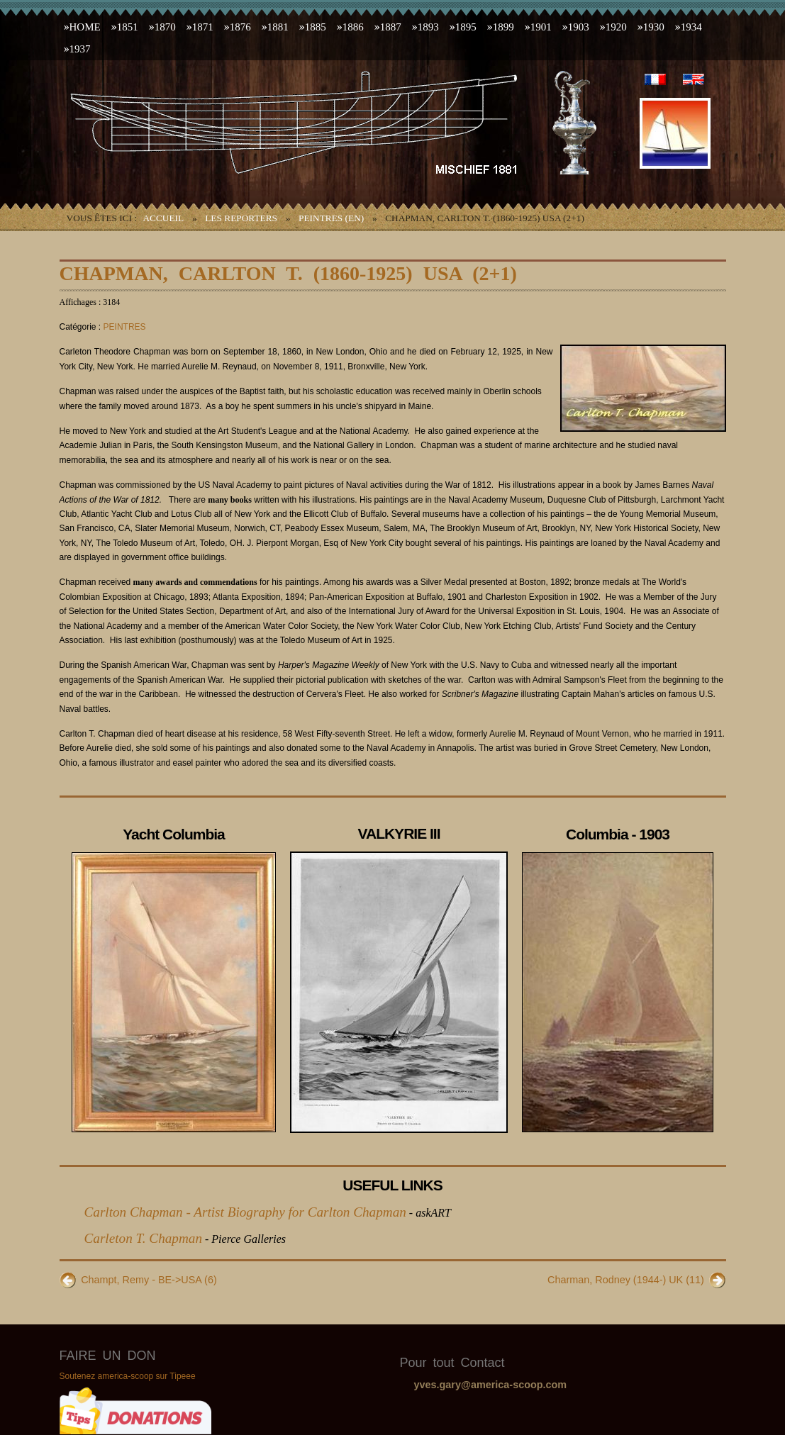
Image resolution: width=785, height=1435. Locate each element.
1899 (503, 27)
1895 (466, 27)
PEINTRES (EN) (331, 218)
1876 (240, 27)
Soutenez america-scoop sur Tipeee (128, 1376)
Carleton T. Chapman (143, 1238)
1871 (202, 27)
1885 (315, 27)
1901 (541, 27)
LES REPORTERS (241, 218)
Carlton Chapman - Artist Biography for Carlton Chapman (245, 1212)
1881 (278, 27)
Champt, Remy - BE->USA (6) (149, 1279)
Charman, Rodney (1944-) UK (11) (625, 1279)
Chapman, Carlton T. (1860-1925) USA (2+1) (288, 273)
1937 (80, 49)
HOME (85, 27)
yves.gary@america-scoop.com (490, 1384)
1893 (428, 27)
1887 (390, 27)
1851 (127, 27)
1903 (578, 27)
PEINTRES (125, 327)
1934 (691, 27)
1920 (616, 27)
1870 (165, 27)
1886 (353, 27)
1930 (653, 27)
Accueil (163, 218)
